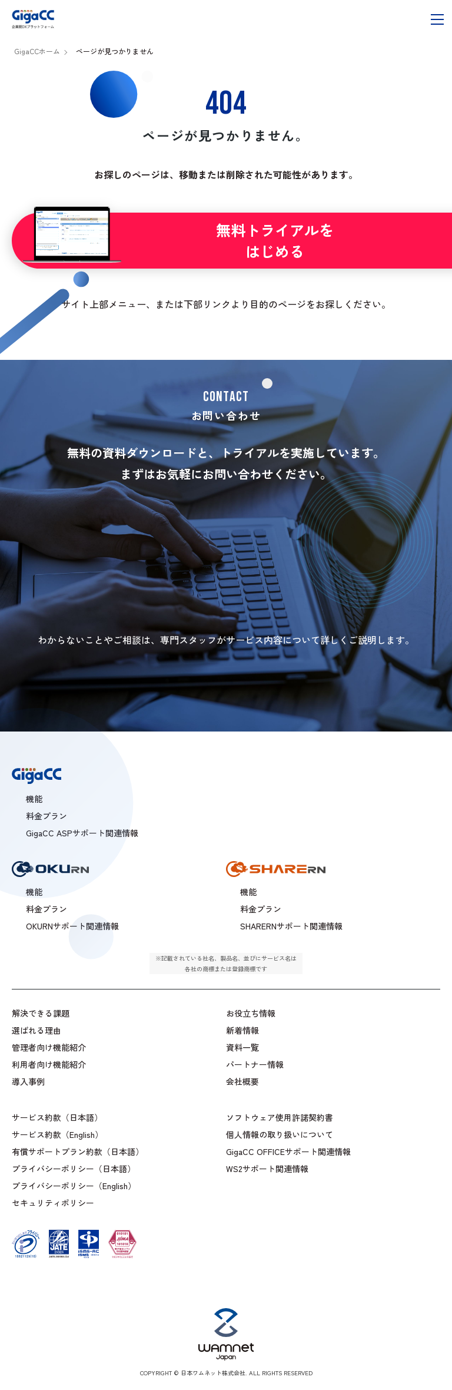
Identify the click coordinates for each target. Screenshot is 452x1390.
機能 (248, 892)
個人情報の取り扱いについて (279, 1134)
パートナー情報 (255, 1064)
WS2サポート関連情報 (267, 1168)
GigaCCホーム (37, 51)
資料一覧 (242, 1047)
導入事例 (28, 1081)
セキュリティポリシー (53, 1203)
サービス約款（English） (57, 1134)
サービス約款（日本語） (57, 1117)
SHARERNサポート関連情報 (291, 926)
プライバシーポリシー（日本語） (73, 1168)
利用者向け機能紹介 (49, 1064)
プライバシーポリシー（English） (74, 1186)
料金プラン (260, 909)
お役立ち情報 (250, 1013)
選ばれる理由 (36, 1030)
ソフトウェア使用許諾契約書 (279, 1117)
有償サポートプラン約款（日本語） (78, 1151)
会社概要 (242, 1081)
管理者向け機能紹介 (49, 1047)
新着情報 (242, 1030)
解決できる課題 (40, 1013)
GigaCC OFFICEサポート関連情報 (288, 1151)
